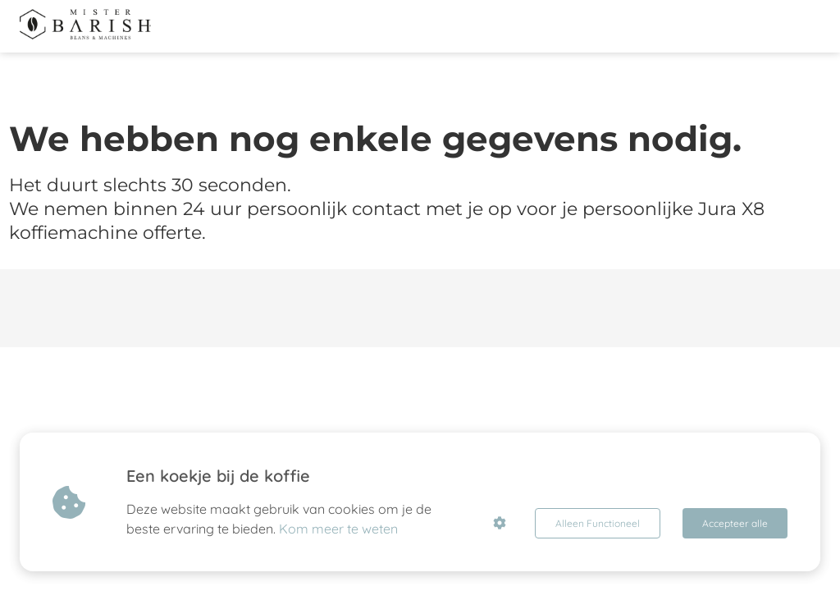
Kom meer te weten (339, 528)
